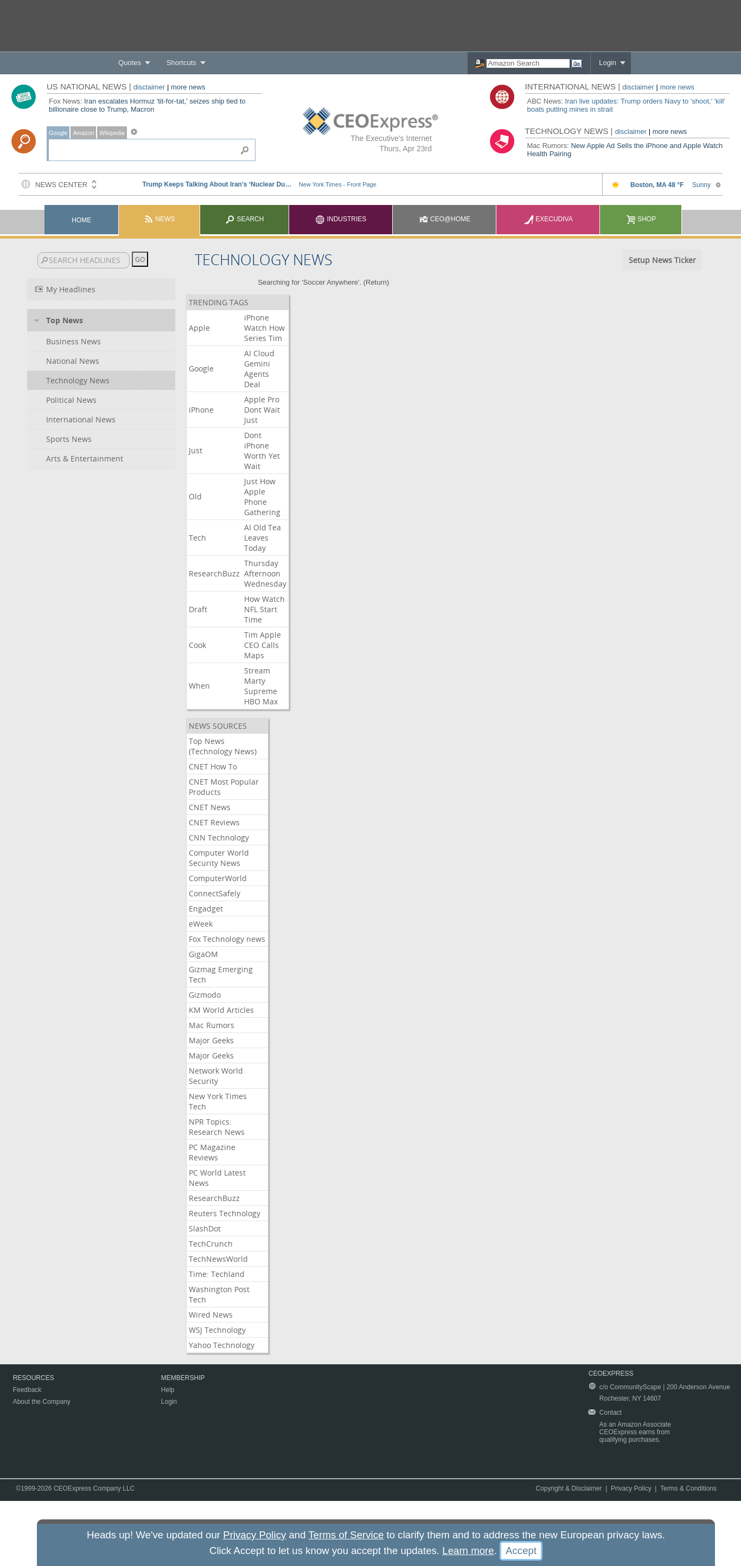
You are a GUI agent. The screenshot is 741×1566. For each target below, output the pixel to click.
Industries (340, 219)
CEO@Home (445, 219)
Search (244, 219)
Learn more (468, 1550)
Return (376, 282)
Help (168, 1390)
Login (607, 63)
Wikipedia (111, 133)
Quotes (129, 63)
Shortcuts (181, 63)
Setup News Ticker (662, 260)
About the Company (42, 1401)
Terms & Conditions (688, 1488)
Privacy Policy (631, 1488)
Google (58, 133)
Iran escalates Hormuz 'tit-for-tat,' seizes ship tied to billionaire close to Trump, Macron (147, 105)
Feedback (27, 1390)
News (159, 219)
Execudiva (548, 219)
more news (188, 87)
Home (81, 220)
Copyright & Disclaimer (569, 1488)
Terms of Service (346, 1535)
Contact (610, 1412)
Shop (641, 219)
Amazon (83, 133)
